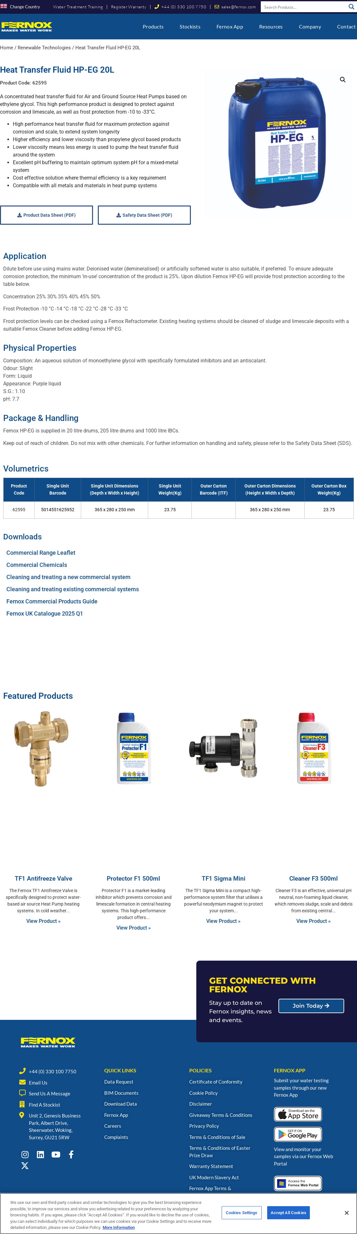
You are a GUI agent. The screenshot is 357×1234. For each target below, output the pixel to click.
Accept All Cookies (288, 1214)
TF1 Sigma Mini (223, 878)
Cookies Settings (242, 1214)
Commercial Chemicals (36, 564)
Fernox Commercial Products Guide (52, 601)
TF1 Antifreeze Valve (43, 878)
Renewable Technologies (44, 48)
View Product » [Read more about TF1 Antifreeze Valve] (43, 921)
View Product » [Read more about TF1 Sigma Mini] (223, 921)
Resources (271, 26)
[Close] (347, 1214)
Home (6, 48)
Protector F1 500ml (133, 878)
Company (310, 26)
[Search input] (303, 6)
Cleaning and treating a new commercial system (68, 577)
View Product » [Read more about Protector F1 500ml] (133, 928)
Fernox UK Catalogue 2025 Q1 (44, 613)
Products (153, 26)
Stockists (190, 26)
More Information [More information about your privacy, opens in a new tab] (119, 1229)
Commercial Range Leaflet (40, 552)
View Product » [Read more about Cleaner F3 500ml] (313, 921)
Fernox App (230, 26)
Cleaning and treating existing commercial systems (72, 589)
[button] (343, 79)
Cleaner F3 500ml (313, 878)
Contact (346, 26)
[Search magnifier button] (351, 6)
